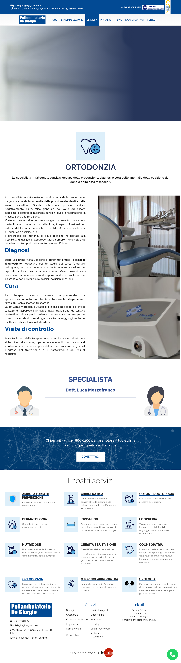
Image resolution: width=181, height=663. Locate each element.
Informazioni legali (139, 616)
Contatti (152, 20)
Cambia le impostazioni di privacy (139, 620)
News (119, 20)
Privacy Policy (139, 610)
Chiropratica (92, 494)
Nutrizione (31, 544)
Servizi (92, 20)
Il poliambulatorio (72, 20)
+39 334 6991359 (39, 638)
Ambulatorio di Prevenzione (35, 495)
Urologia (147, 579)
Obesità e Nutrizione (98, 544)
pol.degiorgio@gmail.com (25, 5)
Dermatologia (34, 519)
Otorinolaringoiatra (99, 579)
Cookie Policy (139, 613)
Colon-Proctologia (156, 494)
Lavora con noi (134, 20)
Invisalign (106, 20)
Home (54, 20)
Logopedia (148, 519)
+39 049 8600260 (21, 638)
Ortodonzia (32, 579)
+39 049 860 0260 (76, 440)
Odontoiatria (151, 544)
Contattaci (90, 456)
